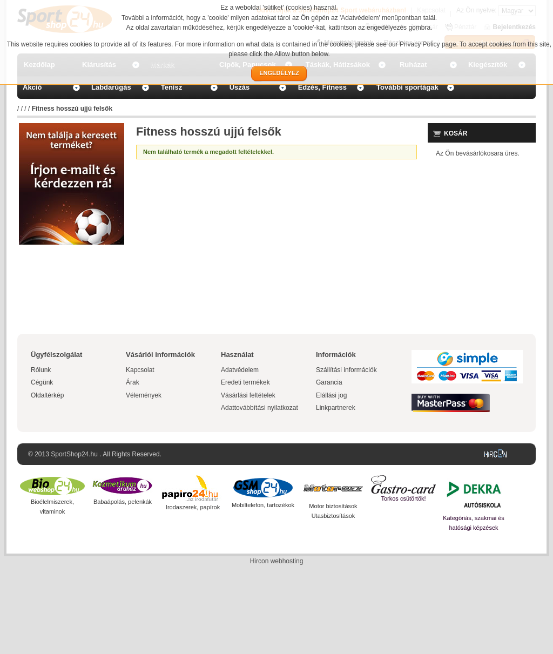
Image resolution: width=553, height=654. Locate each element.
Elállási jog (331, 395)
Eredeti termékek (245, 382)
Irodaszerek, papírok (193, 507)
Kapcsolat (140, 370)
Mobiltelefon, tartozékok (263, 505)
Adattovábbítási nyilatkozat (259, 408)
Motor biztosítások (333, 506)
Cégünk (42, 382)
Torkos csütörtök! (403, 498)
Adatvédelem (240, 370)
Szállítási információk (346, 370)
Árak (132, 382)
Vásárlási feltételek (248, 395)
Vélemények (143, 395)
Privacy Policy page (428, 44)
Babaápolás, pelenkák (122, 501)
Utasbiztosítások (333, 516)
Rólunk (41, 370)
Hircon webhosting (277, 561)
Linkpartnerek (335, 408)
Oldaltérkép (47, 395)
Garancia (329, 382)
